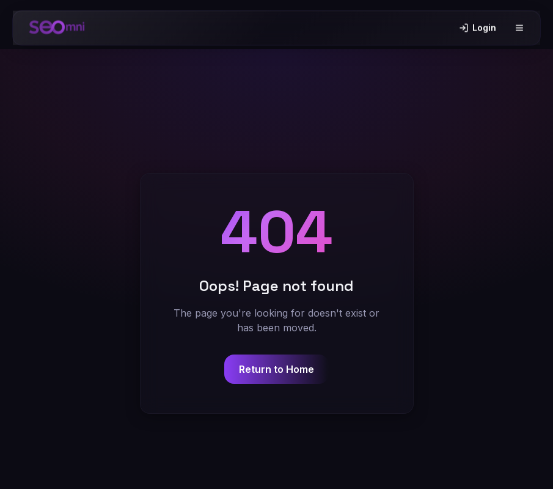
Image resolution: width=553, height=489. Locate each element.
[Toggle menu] (519, 26)
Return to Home (276, 369)
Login (477, 25)
